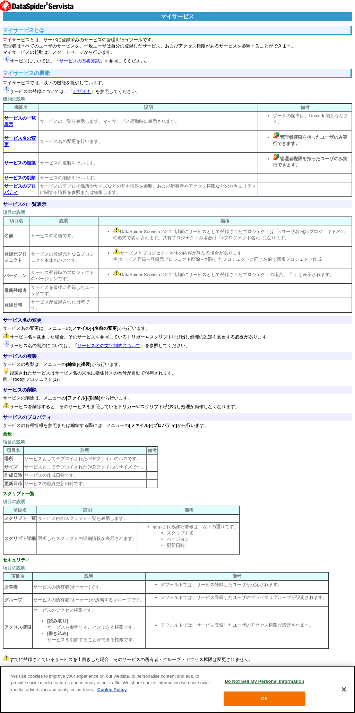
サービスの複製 (20, 356)
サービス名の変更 (22, 320)
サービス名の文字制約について (108, 345)
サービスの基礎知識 (79, 60)
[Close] (344, 689)
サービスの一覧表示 (24, 204)
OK (264, 698)
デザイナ (82, 91)
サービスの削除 (20, 390)
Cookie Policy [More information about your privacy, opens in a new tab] (112, 689)
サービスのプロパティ (27, 417)
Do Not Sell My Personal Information (264, 681)
